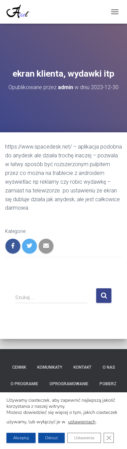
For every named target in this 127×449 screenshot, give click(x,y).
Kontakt (82, 367)
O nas (109, 367)
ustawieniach (82, 422)
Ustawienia (84, 438)
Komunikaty (49, 367)
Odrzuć (51, 438)
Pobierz (108, 383)
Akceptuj (21, 438)
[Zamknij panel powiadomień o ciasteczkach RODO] (109, 438)
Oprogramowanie (68, 383)
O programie (24, 383)
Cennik (19, 367)
